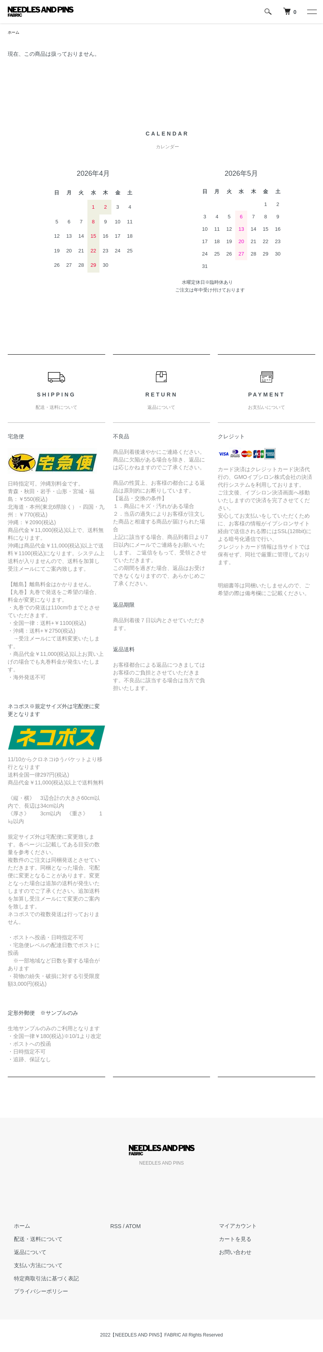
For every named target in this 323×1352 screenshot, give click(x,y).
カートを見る (229, 1240)
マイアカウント (232, 1227)
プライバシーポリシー (35, 1292)
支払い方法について (32, 1266)
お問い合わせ (229, 1253)
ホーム (15, 33)
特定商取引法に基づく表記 (40, 1280)
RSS (115, 1227)
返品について (24, 1253)
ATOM (133, 1227)
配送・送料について (32, 1240)
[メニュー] (311, 11)
